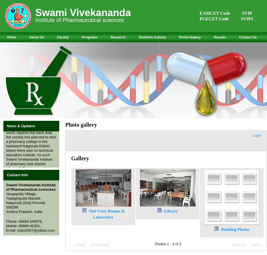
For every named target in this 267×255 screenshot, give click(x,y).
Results (220, 37)
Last (256, 245)
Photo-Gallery (190, 37)
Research (118, 37)
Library (171, 211)
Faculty (63, 37)
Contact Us (247, 37)
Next (239, 245)
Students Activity (152, 37)
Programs (90, 37)
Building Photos (235, 229)
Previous (99, 245)
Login (256, 135)
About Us (36, 37)
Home (11, 37)
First (79, 245)
